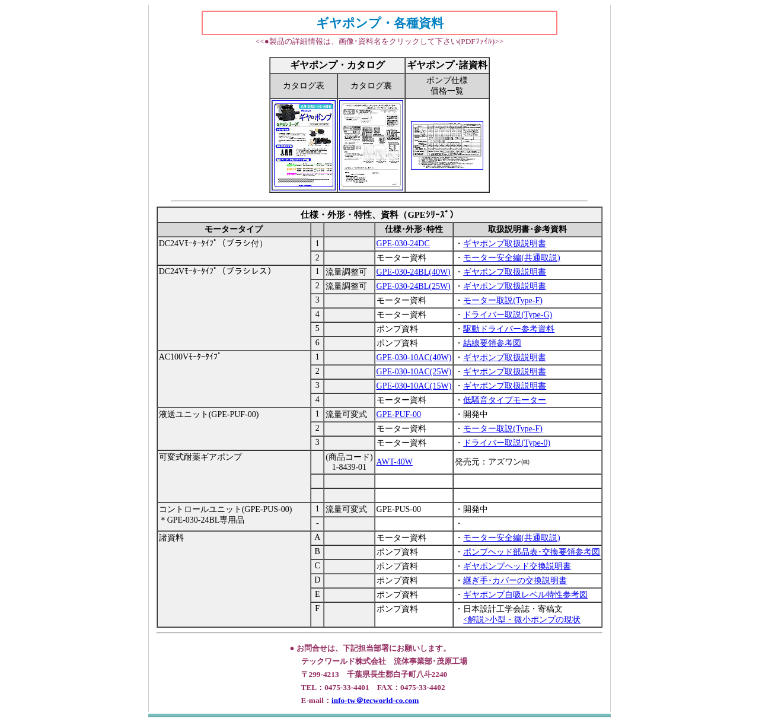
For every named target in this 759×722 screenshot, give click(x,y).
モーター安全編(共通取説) (511, 257)
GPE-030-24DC (403, 243)
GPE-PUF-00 (399, 414)
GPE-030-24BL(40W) (414, 272)
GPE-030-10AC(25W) (414, 371)
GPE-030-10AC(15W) (414, 385)
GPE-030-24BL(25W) (414, 286)
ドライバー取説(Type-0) (506, 442)
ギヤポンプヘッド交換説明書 (517, 566)
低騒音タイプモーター (504, 400)
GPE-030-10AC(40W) (414, 357)
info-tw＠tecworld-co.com (375, 700)
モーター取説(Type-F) (503, 300)
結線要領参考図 (492, 343)
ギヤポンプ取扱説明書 (504, 243)
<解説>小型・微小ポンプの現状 (522, 619)
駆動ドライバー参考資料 (508, 329)
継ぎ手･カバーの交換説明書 (515, 580)
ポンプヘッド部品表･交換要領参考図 (531, 552)
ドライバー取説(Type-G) (507, 314)
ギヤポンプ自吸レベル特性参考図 (525, 594)
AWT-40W (395, 461)
